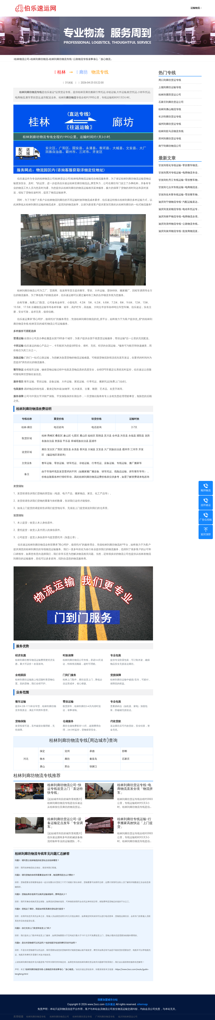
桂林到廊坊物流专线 (30, 92)
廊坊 (67, 759)
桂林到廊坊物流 (39, 59)
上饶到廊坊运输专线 (170, 87)
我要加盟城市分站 (108, 999)
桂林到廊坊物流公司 (59, 1016)
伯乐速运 (110, 1004)
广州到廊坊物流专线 (105, 1016)
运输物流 (195, 8)
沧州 (67, 751)
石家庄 (126, 759)
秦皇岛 (93, 759)
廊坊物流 (71, 97)
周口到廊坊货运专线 (170, 80)
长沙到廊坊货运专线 (170, 116)
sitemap (142, 1004)
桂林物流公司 (21, 59)
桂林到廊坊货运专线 (82, 1016)
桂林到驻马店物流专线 (171, 131)
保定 (42, 751)
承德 (92, 751)
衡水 (42, 759)
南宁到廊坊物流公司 (170, 146)
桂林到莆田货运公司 (170, 94)
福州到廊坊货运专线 (170, 124)
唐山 (42, 766)
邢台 (67, 766)
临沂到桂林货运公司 (127, 1016)
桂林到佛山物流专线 (170, 109)
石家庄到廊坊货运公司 (171, 102)
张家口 (93, 766)
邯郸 (124, 751)
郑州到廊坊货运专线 (170, 138)
